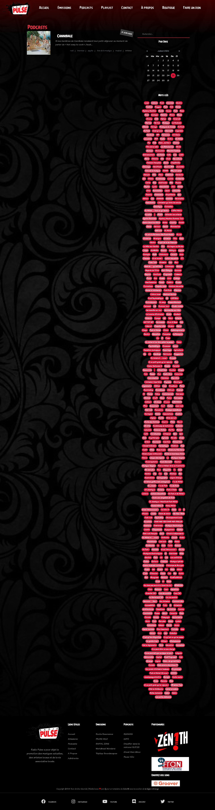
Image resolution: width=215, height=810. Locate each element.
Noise (165, 222)
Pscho (169, 398)
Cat (152, 199)
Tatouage (146, 167)
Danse (149, 226)
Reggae (158, 107)
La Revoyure (177, 334)
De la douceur (151, 302)
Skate (177, 541)
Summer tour (164, 306)
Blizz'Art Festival (173, 151)
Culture (154, 103)
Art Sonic (160, 155)
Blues (179, 115)
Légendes (179, 131)
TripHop (179, 529)
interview (80, 51)
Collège (177, 278)
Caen (166, 589)
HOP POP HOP (148, 322)
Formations (148, 286)
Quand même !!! (157, 506)
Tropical (180, 390)
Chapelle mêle (159, 326)
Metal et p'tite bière (176, 450)
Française (166, 334)
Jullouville (176, 191)
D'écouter (154, 573)
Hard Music (157, 167)
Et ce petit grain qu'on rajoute (160, 362)
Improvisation (153, 378)
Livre (169, 278)
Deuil (162, 533)
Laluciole (147, 430)
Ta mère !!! (165, 510)
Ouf (158, 605)
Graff (155, 398)
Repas (157, 613)
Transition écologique (152, 350)
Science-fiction (160, 430)
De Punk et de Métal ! (176, 494)
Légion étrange (176, 478)
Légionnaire (146, 386)
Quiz (159, 633)
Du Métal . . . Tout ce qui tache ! (157, 210)
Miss (181, 553)
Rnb (155, 278)
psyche (90, 51)
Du (145, 354)
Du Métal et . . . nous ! (150, 537)
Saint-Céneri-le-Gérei (151, 222)
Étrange (149, 661)
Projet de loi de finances (167, 242)
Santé (165, 226)
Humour (150, 151)
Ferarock (176, 119)
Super (147, 569)
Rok (165, 474)
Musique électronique (173, 525)
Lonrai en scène (172, 689)
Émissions (64, 8)
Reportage (167, 350)
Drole (156, 681)
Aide (182, 629)
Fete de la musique (152, 171)
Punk (165, 107)
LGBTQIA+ (174, 298)
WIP (157, 135)
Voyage (157, 318)
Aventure (147, 525)
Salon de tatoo (164, 514)
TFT (182, 258)
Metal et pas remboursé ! (152, 454)
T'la (154, 474)
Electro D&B (169, 167)
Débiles (157, 386)
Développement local (174, 518)
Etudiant (177, 314)
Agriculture (178, 350)
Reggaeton (178, 354)
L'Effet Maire (177, 210)
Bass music (161, 450)
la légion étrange (152, 789)
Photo (149, 278)
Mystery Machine (149, 111)
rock (71, 51)
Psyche (146, 187)
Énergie (167, 677)
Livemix (146, 529)
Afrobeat (157, 402)
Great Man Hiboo (132, 751)
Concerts (173, 613)
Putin (165, 605)
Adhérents (73, 758)
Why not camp (176, 171)
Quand (159, 569)
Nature (179, 266)
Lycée (154, 187)
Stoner (163, 250)
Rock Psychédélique (155, 298)
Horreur (157, 226)
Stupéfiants (170, 195)
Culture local (155, 294)
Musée (167, 366)
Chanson (146, 258)
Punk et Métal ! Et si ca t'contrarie (171, 466)
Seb (180, 657)
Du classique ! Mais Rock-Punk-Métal (163, 502)
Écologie (146, 254)
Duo (159, 374)
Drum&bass (160, 390)
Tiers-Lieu (166, 135)
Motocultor (159, 151)
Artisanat (167, 434)
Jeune (176, 625)
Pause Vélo (129, 756)
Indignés (178, 653)
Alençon (147, 175)
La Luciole (148, 139)
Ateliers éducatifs (176, 286)
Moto (148, 621)
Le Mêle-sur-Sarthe (151, 246)
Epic (179, 195)
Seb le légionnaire (149, 645)
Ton (160, 474)
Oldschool (169, 175)
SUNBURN (154, 250)
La (168, 458)
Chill (156, 119)
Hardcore (179, 175)
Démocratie (148, 657)
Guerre (165, 422)
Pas (175, 573)
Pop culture (177, 159)
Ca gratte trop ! (152, 641)
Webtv (174, 693)
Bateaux (158, 589)
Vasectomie (150, 203)
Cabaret (148, 326)
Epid (180, 434)
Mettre (147, 474)
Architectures (148, 609)
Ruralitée (147, 521)
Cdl (154, 306)
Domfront (157, 274)
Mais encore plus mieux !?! (167, 665)
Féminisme (159, 195)
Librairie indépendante (175, 533)
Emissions (177, 605)
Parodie (174, 438)
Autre (181, 573)
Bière (147, 159)
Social (181, 222)
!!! (170, 605)
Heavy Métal (170, 506)
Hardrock (150, 135)
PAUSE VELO (102, 738)
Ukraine (171, 326)
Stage (144, 330)
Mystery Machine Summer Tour (171, 218)
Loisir (181, 155)
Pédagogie (165, 617)
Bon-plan (162, 621)
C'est (145, 573)
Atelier (170, 406)
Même (179, 569)
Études (178, 282)
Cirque (180, 370)
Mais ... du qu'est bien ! (171, 661)
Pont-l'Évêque (167, 270)
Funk (175, 111)
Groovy (149, 119)
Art (144, 179)
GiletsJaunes (175, 641)
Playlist (107, 8)
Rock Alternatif (166, 462)
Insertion (166, 442)
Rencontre (159, 410)
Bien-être (175, 378)
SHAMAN (160, 199)
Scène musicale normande (153, 565)
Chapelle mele (160, 286)
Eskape (161, 625)
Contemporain (167, 394)
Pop (149, 143)
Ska (171, 183)
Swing (157, 394)
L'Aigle (145, 250)
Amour (152, 633)
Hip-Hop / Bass (178, 514)
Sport (166, 163)
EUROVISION (176, 402)
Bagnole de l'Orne (152, 270)
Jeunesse (180, 167)
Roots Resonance (104, 734)
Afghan (153, 418)
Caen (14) (177, 593)
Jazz (173, 187)
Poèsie (157, 414)
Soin (144, 438)
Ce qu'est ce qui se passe (173, 637)
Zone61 (174, 537)
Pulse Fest (153, 262)
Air (161, 557)
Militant (164, 641)
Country (173, 222)
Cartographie (162, 478)
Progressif (168, 274)
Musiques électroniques (152, 553)
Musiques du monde (167, 127)
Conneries (178, 374)
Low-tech (162, 541)
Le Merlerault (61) (156, 597)
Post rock (148, 410)
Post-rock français (150, 533)
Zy (105, 789)
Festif (145, 450)
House (168, 111)
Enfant (147, 442)
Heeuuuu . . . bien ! (150, 601)
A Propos (72, 753)
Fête (175, 238)
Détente (155, 159)
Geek (168, 159)
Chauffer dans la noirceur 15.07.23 (132, 745)
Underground (157, 131)
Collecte (179, 426)
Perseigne (157, 238)
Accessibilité (150, 605)
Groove (167, 402)
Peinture (164, 577)
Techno (170, 139)
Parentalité (179, 199)
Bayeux (147, 274)
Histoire (164, 115)
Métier (145, 199)
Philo (145, 406)
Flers (161, 645)
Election (148, 557)
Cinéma (176, 143)
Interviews (173, 553)
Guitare (161, 490)
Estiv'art (158, 230)
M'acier (145, 514)
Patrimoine (167, 354)
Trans (174, 510)
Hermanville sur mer (154, 310)
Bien (176, 262)
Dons (181, 613)
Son (176, 362)
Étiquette (167, 470)
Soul (146, 115)
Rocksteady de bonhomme (163, 426)
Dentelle (176, 366)
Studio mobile (177, 306)
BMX (170, 541)
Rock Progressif (170, 657)
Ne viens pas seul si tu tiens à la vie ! (158, 585)
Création (164, 561)
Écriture (155, 561)
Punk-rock (148, 518)
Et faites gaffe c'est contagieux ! (157, 482)
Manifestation (150, 282)
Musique (166, 123)
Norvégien (148, 414)
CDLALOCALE (162, 370)
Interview (170, 103)
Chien (150, 589)
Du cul (179, 234)
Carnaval (147, 306)
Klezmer (178, 462)
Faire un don (192, 8)
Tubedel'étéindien (149, 446)
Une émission (165, 601)
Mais (172, 569)
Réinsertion (177, 442)
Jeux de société (165, 593)
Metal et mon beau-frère (174, 454)
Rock (162, 103)
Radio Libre (167, 374)
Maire (179, 326)
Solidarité (180, 179)
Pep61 (154, 254)
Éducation (156, 334)
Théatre (149, 195)
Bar (180, 474)
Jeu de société (171, 597)
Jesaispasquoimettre (152, 677)
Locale (153, 514)
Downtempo (158, 525)
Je (180, 510)
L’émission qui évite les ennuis (169, 203)
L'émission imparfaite (153, 382)
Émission (162, 262)
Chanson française (154, 163)
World (178, 147)
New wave (179, 394)
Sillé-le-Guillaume (156, 689)
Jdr (164, 318)
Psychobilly (159, 518)
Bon (146, 577)
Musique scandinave (173, 410)
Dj (144, 394)
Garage (154, 127)
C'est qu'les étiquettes (152, 637)
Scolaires (147, 238)
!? (162, 338)
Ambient (148, 402)
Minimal (147, 398)
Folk (154, 143)
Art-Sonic (176, 135)
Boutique (168, 8)
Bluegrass (154, 577)
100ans (150, 179)
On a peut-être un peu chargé (163, 649)
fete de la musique (104, 51)
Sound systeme (151, 462)
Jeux (181, 254)
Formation (169, 206)
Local (147, 103)
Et (163, 581)
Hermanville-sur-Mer (172, 310)
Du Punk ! (145, 549)
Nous (169, 581)
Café (146, 434)
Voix (145, 374)
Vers (163, 545)
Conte (148, 183)
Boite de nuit (171, 418)
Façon (163, 573)
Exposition (174, 589)
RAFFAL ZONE (102, 743)
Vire (162, 246)
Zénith (169, 625)
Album (164, 613)
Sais (180, 470)
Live (175, 155)
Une (170, 262)
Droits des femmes (152, 422)
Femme (181, 609)
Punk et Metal (155, 330)
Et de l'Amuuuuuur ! (168, 549)
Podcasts (86, 8)
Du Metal (167, 230)
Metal (178, 107)
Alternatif (169, 131)
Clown (181, 438)
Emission (167, 238)
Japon (167, 191)
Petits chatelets (156, 693)
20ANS (165, 171)
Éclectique (158, 206)
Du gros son (176, 669)
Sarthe (171, 430)
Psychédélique (154, 346)
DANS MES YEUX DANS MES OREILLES (168, 521)
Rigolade (167, 382)
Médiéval (174, 446)
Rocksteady (160, 179)
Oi (165, 553)
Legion (181, 250)
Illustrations (149, 478)
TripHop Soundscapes (106, 753)
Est (153, 569)
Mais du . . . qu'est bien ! (153, 266)
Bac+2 (179, 422)
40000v (174, 673)
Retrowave (178, 398)
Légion (157, 661)
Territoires (171, 609)
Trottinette (150, 545)
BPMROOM (179, 585)
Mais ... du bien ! (164, 143)
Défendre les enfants (173, 214)
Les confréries (176, 557)
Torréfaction (155, 434)
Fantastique (163, 446)
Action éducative (171, 258)
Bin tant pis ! (149, 470)
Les (166, 557)
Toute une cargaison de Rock (163, 498)
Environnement (148, 155)
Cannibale (64, 36)
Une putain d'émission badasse (157, 669)
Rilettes (173, 474)
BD (167, 298)
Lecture (145, 494)
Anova (175, 346)
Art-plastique (150, 490)
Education (169, 645)
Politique (172, 250)
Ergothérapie (154, 438)
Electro (179, 103)
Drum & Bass (172, 322)
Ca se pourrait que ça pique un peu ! (159, 653)
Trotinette (165, 537)
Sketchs (164, 681)
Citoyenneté (157, 529)
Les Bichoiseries (167, 147)
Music (169, 314)
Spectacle (156, 442)
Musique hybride (176, 561)
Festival (149, 107)
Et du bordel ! (157, 258)
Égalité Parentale (149, 218)
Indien (167, 693)
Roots (161, 111)
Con (169, 573)
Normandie (160, 322)
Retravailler (157, 191)
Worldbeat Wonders (105, 748)
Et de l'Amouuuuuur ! (150, 510)
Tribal (152, 450)
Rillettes (177, 290)
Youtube (174, 629)
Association (164, 187)
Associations (168, 414)
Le (158, 545)
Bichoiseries (175, 226)
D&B (156, 139)
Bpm (175, 434)
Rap (154, 183)
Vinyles (178, 183)
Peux (158, 470)
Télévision (165, 378)
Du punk (173, 358)
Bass (182, 111)
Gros (158, 581)
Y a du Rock (174, 486)
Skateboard (151, 541)
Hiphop (163, 119)
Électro (146, 334)
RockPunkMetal (176, 577)
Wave (162, 398)
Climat (165, 330)
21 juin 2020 (126, 33)
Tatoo (179, 342)
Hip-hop (157, 123)
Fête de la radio (152, 147)
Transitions (160, 609)
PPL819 (160, 214)
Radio (162, 139)
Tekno (170, 318)
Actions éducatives (158, 494)
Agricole (165, 438)
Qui (166, 569)
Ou (158, 338)
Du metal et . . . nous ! (159, 358)
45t (162, 159)
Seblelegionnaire (177, 330)
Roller (182, 537)
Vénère (152, 242)
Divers (172, 115)
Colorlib (126, 789)
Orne (148, 191)
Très (171, 681)
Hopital (159, 657)
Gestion (179, 414)
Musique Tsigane (148, 466)
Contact (127, 8)
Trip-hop (148, 123)
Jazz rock (179, 406)
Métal (180, 187)
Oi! (170, 119)
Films (173, 422)
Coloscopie (169, 266)
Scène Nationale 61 (154, 366)
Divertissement (163, 629)
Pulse (168, 338)
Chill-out (170, 390)
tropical (118, 51)
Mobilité (169, 199)
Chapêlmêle (175, 163)
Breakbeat (173, 386)
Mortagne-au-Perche (175, 246)
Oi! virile (147, 426)
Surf (163, 406)
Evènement (151, 625)
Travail (161, 282)
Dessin (162, 278)
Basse (152, 374)
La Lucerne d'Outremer (155, 314)
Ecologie (154, 115)
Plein (155, 557)
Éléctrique (178, 382)
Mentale (155, 549)
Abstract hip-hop (169, 294)
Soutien (172, 370)
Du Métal (178, 139)
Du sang (162, 302)
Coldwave (178, 274)
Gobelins (173, 633)
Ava (180, 490)
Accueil (44, 8)
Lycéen (178, 621)
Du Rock (181, 127)
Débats (145, 127)
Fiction (146, 561)
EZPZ (126, 738)
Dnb (181, 322)
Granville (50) (151, 593)
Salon (170, 621)
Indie (169, 155)
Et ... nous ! (152, 486)
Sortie (161, 418)
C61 (149, 354)
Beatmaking (148, 390)
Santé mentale (148, 629)
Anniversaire (177, 617)
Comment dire (178, 601)
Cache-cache (177, 677)
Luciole (170, 179)
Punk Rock (167, 290)
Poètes (179, 430)
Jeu (165, 633)
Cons (164, 386)
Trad (182, 446)
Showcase (166, 346)
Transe (149, 394)
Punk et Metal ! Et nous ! (159, 673)
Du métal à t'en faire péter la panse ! (159, 342)
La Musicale (176, 123)
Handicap (157, 354)
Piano (182, 386)
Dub (171, 107)
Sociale (152, 665)
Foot (154, 621)
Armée (156, 617)
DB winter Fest (176, 685)
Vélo (154, 175)
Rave (181, 238)
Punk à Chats (171, 490)
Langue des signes (157, 458)
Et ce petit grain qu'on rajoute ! (156, 685)
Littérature (163, 254)
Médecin (148, 318)
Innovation (180, 645)
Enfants (178, 318)
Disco (161, 175)
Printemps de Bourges (174, 565)
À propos (147, 8)
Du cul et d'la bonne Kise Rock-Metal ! (159, 234)
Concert (174, 254)
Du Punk (147, 131)
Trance (144, 458)
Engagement (169, 529)
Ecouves (178, 270)
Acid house (163, 183)
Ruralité (148, 214)
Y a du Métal (177, 482)
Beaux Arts (147, 370)
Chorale (148, 617)
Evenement (154, 406)
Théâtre (170, 282)
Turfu (170, 545)
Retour (177, 545)
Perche (181, 549)
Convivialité (147, 613)
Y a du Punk (163, 486)
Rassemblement (174, 302)
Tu (174, 470)
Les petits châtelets (163, 697)
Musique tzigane (177, 458)
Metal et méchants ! (153, 290)
